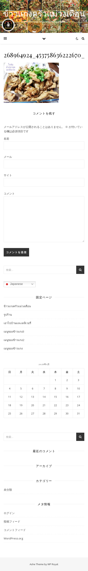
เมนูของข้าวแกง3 (14, 331)
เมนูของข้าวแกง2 (14, 340)
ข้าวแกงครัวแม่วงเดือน (44, 13)
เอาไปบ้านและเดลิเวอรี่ (17, 323)
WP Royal (52, 564)
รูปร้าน (8, 314)
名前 (6, 138)
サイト (8, 175)
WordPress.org (13, 538)
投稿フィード (12, 521)
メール (8, 157)
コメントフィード (15, 530)
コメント (9, 193)
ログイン (9, 513)
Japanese (14, 284)
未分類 (8, 489)
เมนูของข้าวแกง (13, 348)
